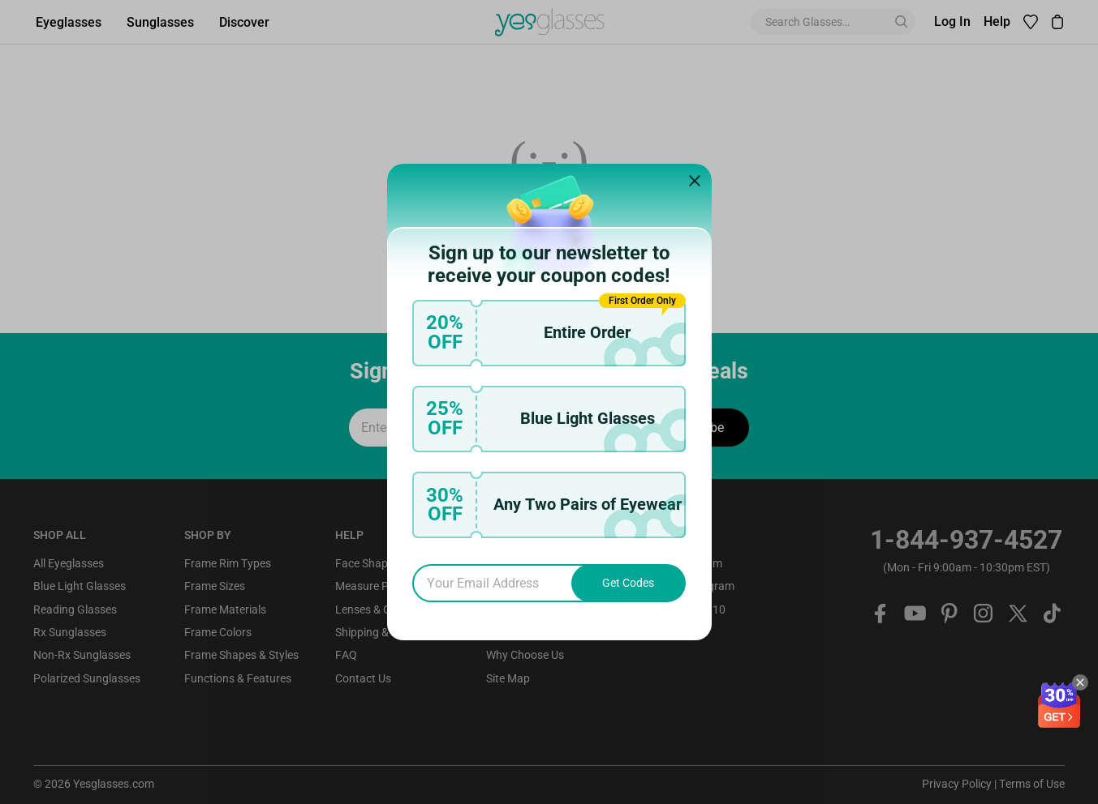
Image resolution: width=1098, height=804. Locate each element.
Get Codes (628, 582)
